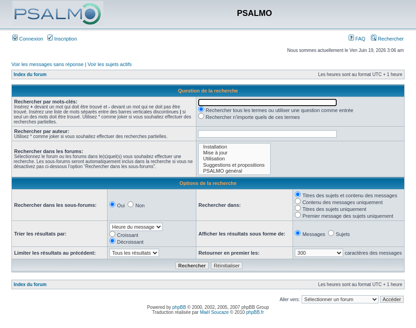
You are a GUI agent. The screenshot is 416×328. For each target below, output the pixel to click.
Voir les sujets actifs (109, 64)
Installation (234, 147)
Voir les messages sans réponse (47, 64)
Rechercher (387, 38)
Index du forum (30, 74)
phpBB (179, 307)
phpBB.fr (255, 312)
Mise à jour (234, 153)
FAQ (357, 38)
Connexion (27, 38)
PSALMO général (234, 171)
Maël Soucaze (214, 312)
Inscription (62, 38)
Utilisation (234, 159)
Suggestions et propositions (234, 165)
